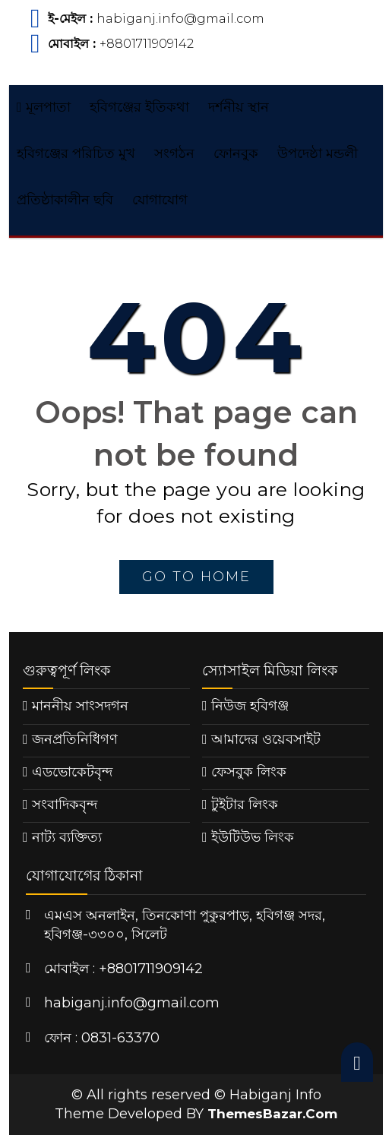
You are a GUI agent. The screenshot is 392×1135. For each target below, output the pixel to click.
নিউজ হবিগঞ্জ (250, 705)
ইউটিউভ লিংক (252, 837)
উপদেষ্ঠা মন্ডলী (317, 153)
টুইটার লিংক (244, 804)
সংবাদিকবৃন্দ (64, 804)
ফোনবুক (235, 153)
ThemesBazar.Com (272, 1113)
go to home (196, 576)
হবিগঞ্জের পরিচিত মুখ (76, 153)
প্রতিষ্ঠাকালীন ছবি (65, 199)
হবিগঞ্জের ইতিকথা (139, 107)
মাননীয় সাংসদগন (80, 705)
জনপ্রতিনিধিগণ (75, 739)
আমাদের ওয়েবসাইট (266, 739)
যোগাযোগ (160, 199)
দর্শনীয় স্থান (238, 107)
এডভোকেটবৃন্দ (72, 772)
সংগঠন (174, 153)
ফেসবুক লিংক (248, 772)
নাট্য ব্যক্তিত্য (67, 837)
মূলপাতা (44, 107)
